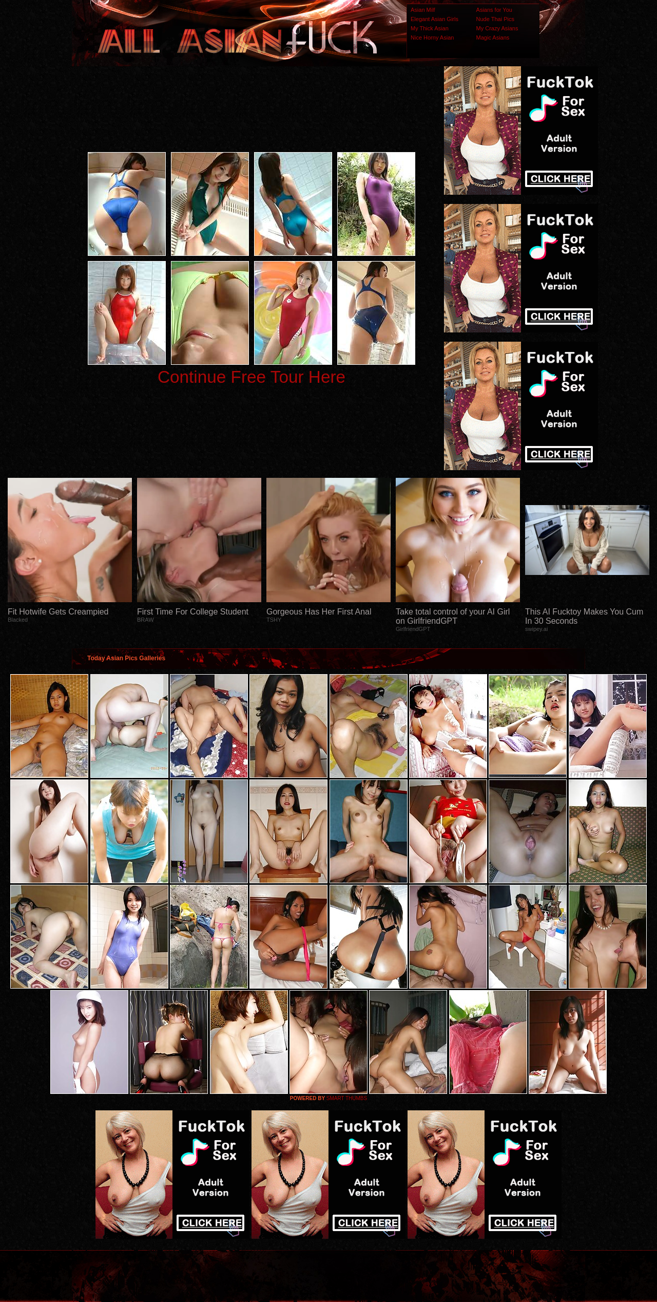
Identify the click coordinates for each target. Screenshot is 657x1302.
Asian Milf (423, 10)
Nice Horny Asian (432, 37)
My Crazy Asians (497, 28)
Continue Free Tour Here (251, 376)
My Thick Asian (430, 28)
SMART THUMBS (346, 1098)
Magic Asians (493, 37)
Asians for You (494, 10)
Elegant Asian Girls (434, 19)
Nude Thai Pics (495, 19)
